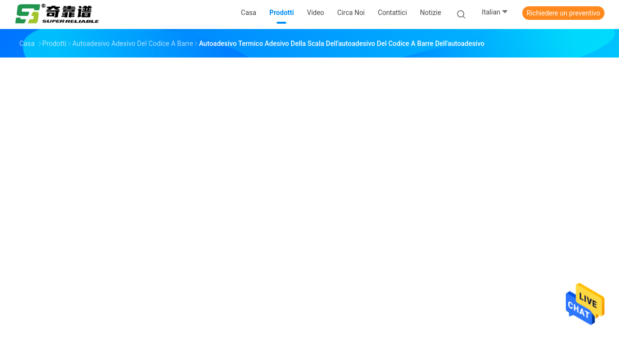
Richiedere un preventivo (563, 13)
